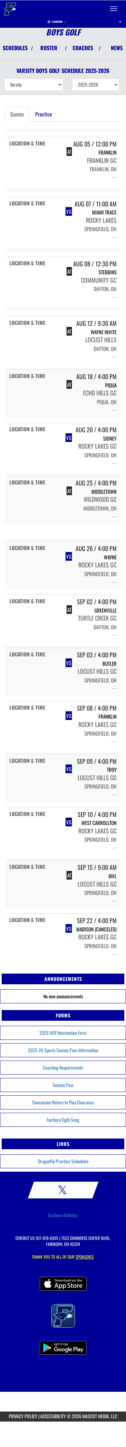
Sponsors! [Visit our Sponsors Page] (85, 1257)
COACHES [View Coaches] (83, 47)
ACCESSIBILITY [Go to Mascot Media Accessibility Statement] (53, 1416)
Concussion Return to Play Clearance (63, 1102)
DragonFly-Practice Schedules (63, 1161)
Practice (43, 114)
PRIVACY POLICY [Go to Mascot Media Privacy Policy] (23, 1416)
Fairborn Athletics (63, 1215)
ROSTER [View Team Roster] (48, 47)
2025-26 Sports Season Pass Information (63, 1050)
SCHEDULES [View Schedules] (15, 47)
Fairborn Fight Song (63, 1119)
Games (17, 114)
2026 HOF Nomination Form (63, 1032)
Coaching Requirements (63, 1067)
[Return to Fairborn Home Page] (10, 8)
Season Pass (63, 1084)
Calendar (57, 21)
